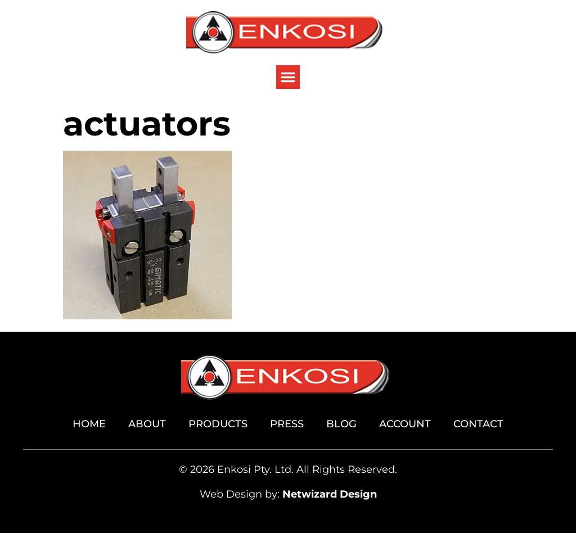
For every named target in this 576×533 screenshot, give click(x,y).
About (147, 424)
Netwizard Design (329, 494)
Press (287, 424)
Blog (341, 424)
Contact (478, 424)
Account (405, 424)
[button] (288, 77)
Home (89, 424)
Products (218, 424)
